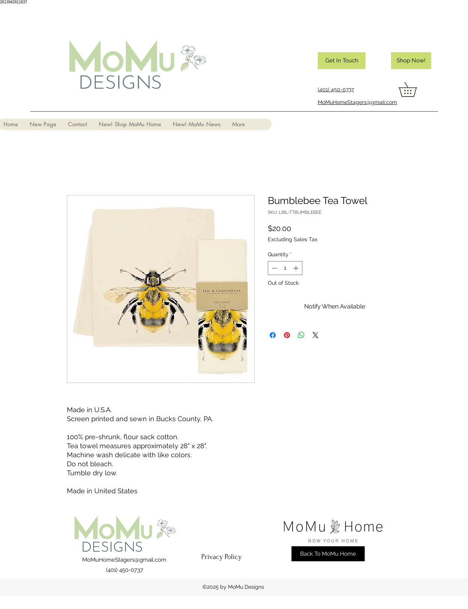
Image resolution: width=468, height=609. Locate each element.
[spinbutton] (285, 268)
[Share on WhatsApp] (301, 335)
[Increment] (296, 268)
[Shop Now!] (411, 60)
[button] (415, 89)
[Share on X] (315, 335)
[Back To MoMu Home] (328, 553)
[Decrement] (273, 268)
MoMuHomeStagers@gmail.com (124, 559)
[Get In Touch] (341, 60)
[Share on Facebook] (272, 335)
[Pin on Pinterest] (286, 335)
